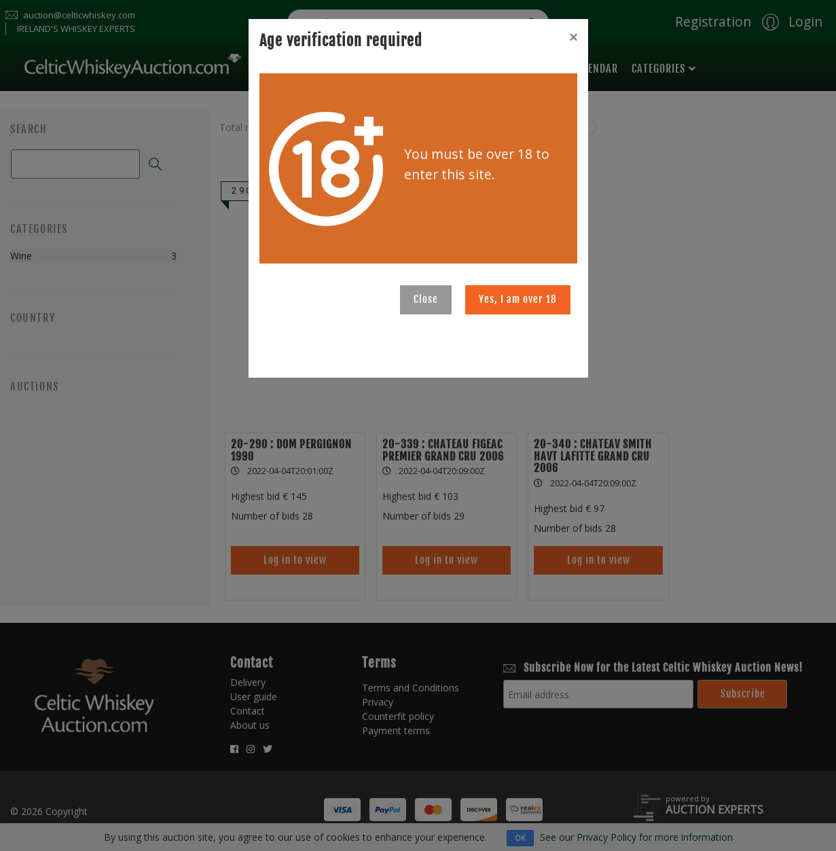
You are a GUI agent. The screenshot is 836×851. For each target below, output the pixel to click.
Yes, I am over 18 (518, 299)
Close (426, 299)
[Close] (573, 37)
